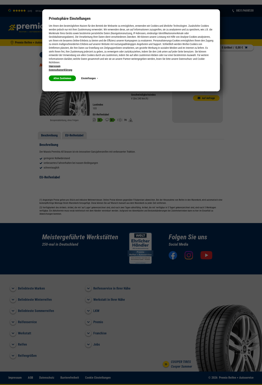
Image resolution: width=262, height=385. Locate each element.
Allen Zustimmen (62, 78)
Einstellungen (89, 78)
